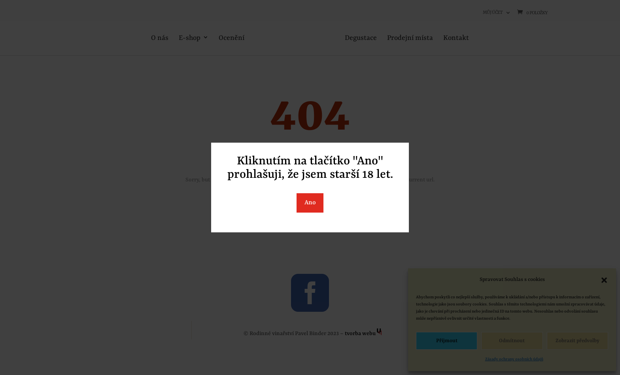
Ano (310, 202)
